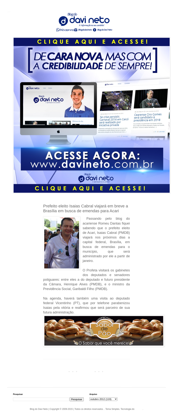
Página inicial (87, 371)
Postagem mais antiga (118, 371)
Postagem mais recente (56, 371)
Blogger (139, 409)
